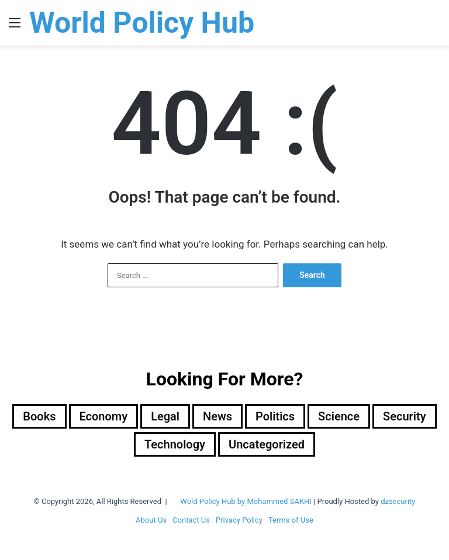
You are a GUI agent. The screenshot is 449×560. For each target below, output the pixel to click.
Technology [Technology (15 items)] (174, 444)
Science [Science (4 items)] (339, 416)
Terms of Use (290, 520)
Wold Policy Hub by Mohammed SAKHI (246, 501)
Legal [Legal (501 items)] (165, 416)
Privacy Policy (239, 520)
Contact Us (191, 520)
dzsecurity (398, 501)
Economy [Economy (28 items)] (104, 416)
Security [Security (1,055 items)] (404, 416)
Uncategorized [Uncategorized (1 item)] (267, 444)
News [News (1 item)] (217, 416)
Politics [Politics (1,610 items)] (275, 416)
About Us (151, 520)
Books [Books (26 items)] (39, 416)
